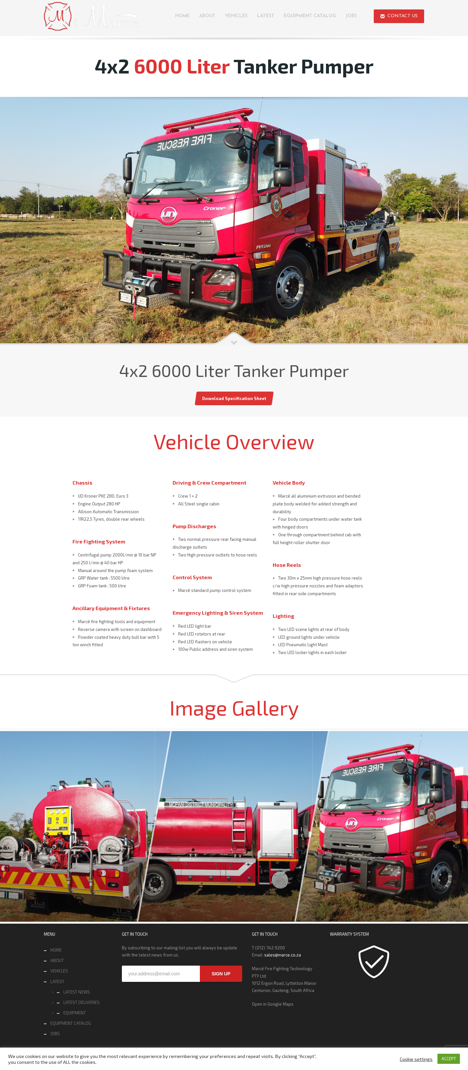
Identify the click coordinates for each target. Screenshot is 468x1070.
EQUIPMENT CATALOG (70, 1023)
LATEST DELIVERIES (81, 1002)
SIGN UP (221, 973)
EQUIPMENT (74, 1012)
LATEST (57, 981)
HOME (56, 950)
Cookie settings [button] (416, 1059)
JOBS (55, 1033)
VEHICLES (59, 970)
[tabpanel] (234, 221)
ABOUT (57, 960)
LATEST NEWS (76, 992)
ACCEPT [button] (448, 1058)
